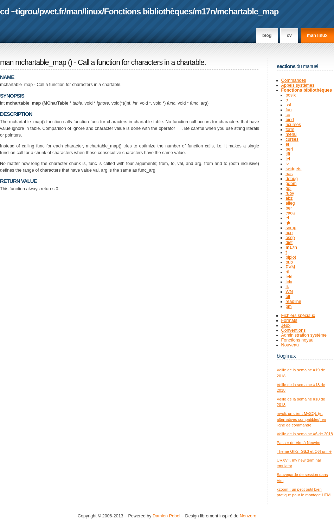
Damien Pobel (166, 516)
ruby (289, 193)
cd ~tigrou (18, 11)
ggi (288, 188)
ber (288, 208)
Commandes (293, 80)
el (287, 218)
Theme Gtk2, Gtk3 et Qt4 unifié (304, 451)
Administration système (304, 335)
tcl (287, 159)
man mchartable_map (33, 62)
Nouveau (290, 345)
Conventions (293, 330)
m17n (204, 11)
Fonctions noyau (297, 340)
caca (290, 213)
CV (289, 35)
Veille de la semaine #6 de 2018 (305, 434)
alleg (290, 203)
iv (287, 163)
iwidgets (293, 168)
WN (289, 291)
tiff (287, 154)
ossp (290, 237)
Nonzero (248, 516)
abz (289, 198)
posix (290, 95)
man (74, 11)
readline (293, 301)
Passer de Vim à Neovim (298, 443)
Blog (266, 35)
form (289, 129)
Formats (289, 320)
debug (291, 178)
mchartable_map (247, 11)
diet (289, 242)
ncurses (293, 124)
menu (290, 134)
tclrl (288, 276)
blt (287, 296)
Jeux (285, 325)
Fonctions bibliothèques (148, 11)
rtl (287, 272)
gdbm (290, 183)
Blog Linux (286, 356)
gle (288, 222)
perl (289, 149)
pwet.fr (51, 11)
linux (93, 11)
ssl (288, 104)
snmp (290, 227)
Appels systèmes (298, 85)
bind (289, 119)
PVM (290, 267)
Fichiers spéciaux (298, 315)
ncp (289, 232)
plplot (290, 257)
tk (287, 286)
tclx (288, 281)
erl (287, 144)
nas (289, 173)
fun (288, 109)
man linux (317, 35)
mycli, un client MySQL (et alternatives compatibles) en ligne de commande (301, 419)
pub (289, 262)
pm (288, 306)
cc (287, 114)
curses (291, 139)
